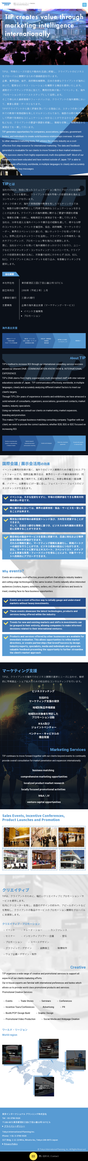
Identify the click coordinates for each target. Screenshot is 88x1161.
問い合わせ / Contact (49, 1156)
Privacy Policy (11, 1143)
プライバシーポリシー (14, 1126)
